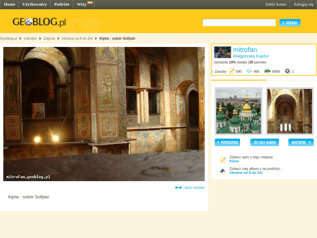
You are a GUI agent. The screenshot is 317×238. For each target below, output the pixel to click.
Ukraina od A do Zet (77, 38)
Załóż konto (275, 4)
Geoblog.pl (8, 38)
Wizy (82, 4)
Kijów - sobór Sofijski (117, 38)
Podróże (62, 4)
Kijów (234, 161)
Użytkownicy (34, 4)
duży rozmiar (195, 187)
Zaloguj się (303, 4)
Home (9, 4)
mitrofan (30, 38)
